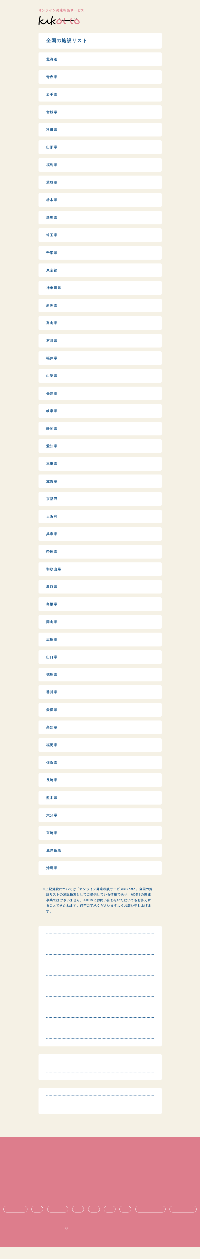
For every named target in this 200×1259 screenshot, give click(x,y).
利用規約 (100, 1170)
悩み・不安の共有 (150, 1221)
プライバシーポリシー (100, 1188)
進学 (110, 1221)
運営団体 (100, 1196)
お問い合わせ (100, 1205)
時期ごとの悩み (183, 1221)
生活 (78, 1221)
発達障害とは (15, 1221)
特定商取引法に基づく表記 (100, 1179)
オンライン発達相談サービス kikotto (102, 1240)
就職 (125, 1221)
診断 (37, 1221)
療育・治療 (57, 1221)
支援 (94, 1221)
